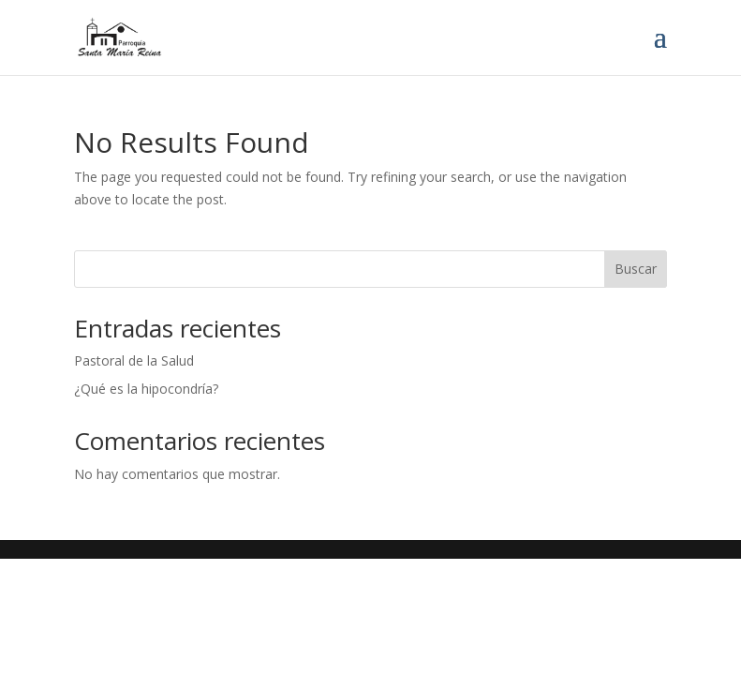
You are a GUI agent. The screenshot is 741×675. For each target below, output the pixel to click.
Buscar (636, 269)
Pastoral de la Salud (134, 360)
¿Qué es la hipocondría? (146, 389)
